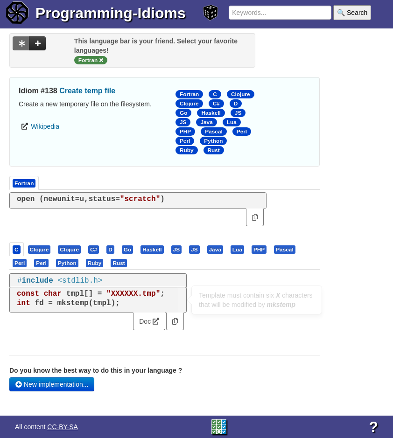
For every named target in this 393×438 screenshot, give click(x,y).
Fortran (189, 94)
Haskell (210, 113)
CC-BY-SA (62, 427)
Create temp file (87, 91)
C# (216, 103)
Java (206, 122)
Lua (232, 122)
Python (213, 141)
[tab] (17, 249)
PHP (185, 131)
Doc (149, 321)
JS (238, 113)
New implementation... (51, 384)
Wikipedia (45, 126)
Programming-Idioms (110, 13)
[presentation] (16, 249)
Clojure (240, 94)
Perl (242, 131)
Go (183, 113)
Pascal (214, 131)
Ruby (187, 150)
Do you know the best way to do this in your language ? (95, 370)
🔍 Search (352, 12)
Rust (214, 150)
